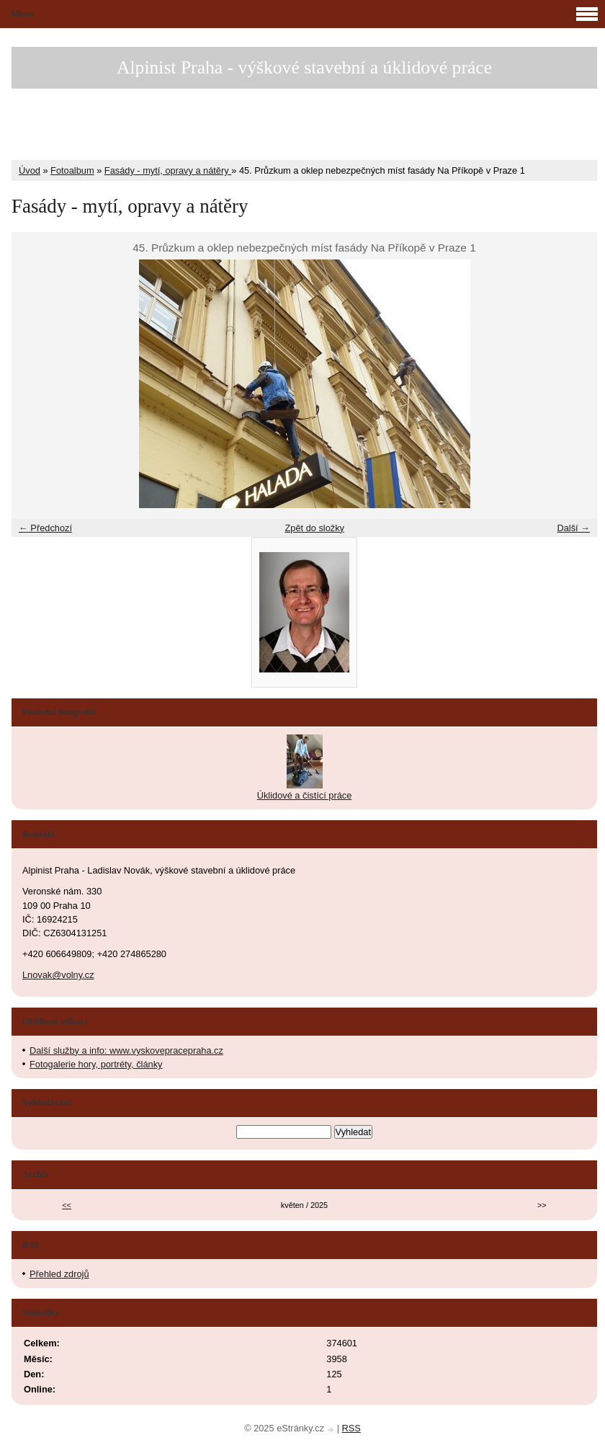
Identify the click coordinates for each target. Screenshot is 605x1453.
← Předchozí (45, 528)
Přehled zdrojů (59, 1273)
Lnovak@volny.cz (58, 974)
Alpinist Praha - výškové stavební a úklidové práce (304, 67)
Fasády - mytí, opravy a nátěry (167, 170)
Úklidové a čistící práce (304, 795)
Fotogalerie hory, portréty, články (96, 1064)
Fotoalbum (72, 170)
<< (66, 1205)
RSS (351, 1428)
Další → (573, 528)
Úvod (29, 170)
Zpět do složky (314, 528)
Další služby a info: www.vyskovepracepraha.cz (126, 1050)
